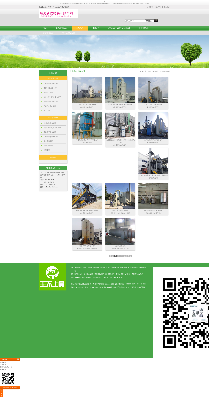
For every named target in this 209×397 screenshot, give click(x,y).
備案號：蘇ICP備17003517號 (113, 277)
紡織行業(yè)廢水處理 (51, 83)
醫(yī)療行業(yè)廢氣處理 (52, 128)
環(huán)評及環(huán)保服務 (119, 28)
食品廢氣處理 (48, 141)
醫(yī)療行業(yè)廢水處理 (52, 97)
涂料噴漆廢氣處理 (50, 123)
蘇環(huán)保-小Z (6, 367)
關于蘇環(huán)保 (69, 33)
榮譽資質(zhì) (144, 28)
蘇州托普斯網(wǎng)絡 (121, 287)
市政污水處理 (48, 92)
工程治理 (79, 28)
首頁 (45, 28)
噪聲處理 (53, 157)
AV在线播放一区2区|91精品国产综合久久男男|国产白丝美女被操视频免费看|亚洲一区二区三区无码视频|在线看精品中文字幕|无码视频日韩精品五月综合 (104, 3)
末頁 (129, 256)
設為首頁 (150, 7)
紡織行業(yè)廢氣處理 (51, 136)
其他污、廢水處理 (50, 106)
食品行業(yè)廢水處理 (51, 101)
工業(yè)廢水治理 (53, 78)
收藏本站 (158, 7)
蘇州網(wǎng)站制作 (138, 287)
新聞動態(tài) (48, 33)
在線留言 (167, 7)
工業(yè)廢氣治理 (53, 118)
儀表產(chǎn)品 (61, 28)
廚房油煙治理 (48, 145)
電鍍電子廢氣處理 (50, 132)
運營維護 (95, 28)
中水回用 (47, 110)
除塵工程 (47, 150)
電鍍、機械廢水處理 (51, 88)
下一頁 (123, 256)
